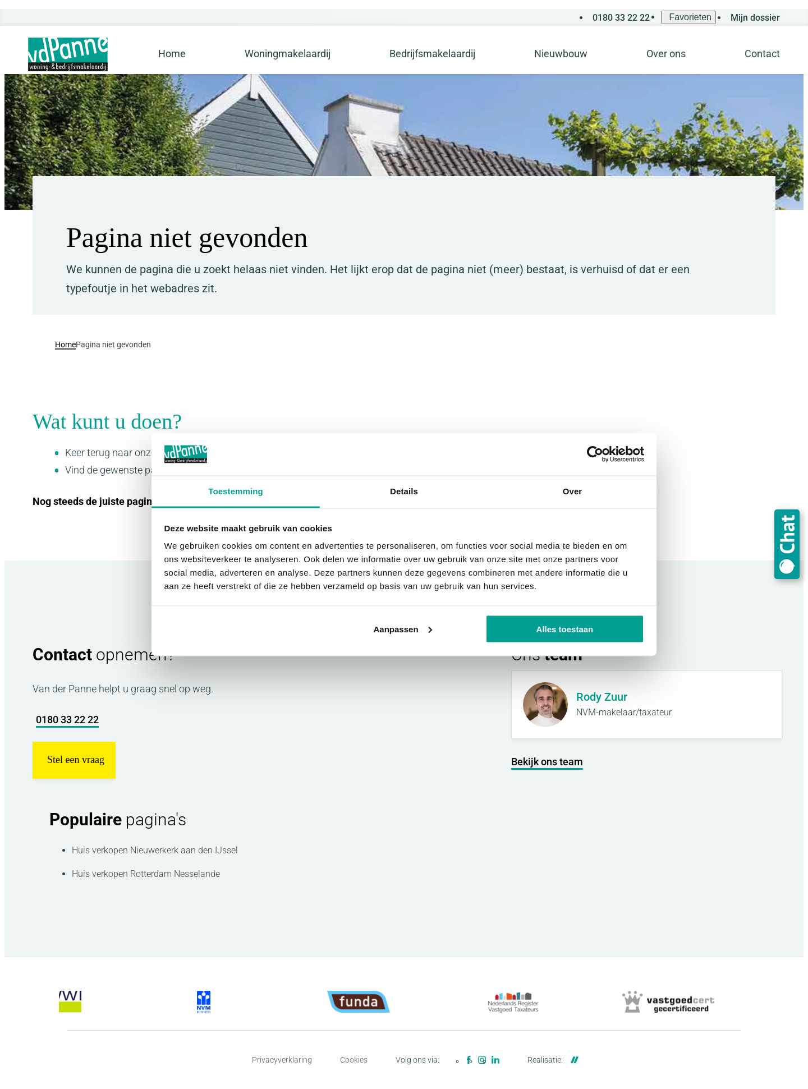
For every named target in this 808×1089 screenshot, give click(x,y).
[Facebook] (468, 1060)
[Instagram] (482, 1060)
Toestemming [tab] (235, 491)
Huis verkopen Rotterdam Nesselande (146, 874)
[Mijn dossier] (753, 17)
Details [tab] (404, 491)
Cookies (354, 1059)
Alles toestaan (565, 628)
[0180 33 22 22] (619, 17)
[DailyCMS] (572, 1060)
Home (65, 343)
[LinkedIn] (495, 1060)
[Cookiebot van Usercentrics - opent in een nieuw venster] (595, 454)
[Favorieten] (688, 17)
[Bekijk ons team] (547, 762)
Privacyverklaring (282, 1059)
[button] (74, 760)
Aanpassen (403, 628)
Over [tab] (572, 491)
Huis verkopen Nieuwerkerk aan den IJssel (155, 850)
